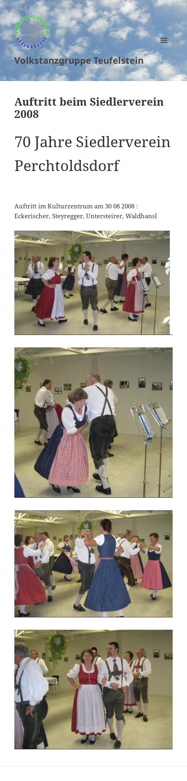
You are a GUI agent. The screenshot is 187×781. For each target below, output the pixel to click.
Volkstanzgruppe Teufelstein (79, 60)
